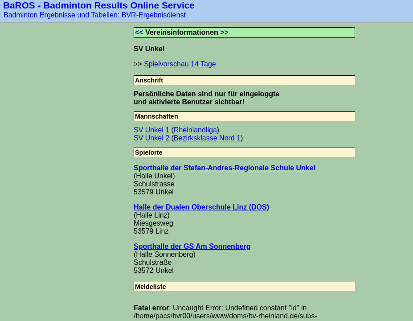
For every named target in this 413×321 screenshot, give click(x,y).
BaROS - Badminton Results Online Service (99, 5)
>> (224, 32)
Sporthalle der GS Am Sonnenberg (192, 246)
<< (139, 32)
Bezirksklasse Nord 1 (207, 138)
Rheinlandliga (195, 130)
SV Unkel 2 (151, 138)
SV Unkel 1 (151, 130)
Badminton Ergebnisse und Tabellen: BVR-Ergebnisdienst (95, 15)
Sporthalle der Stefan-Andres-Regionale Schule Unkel (224, 168)
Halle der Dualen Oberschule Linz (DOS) (201, 207)
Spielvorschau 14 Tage (180, 64)
